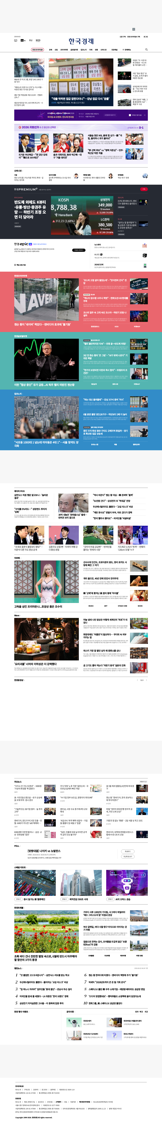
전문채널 (114, 50)
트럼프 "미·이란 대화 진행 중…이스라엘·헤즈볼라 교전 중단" (140, 64)
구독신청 (27, 1089)
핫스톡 (120, 219)
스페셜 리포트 (20, 867)
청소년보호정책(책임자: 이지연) (103, 1102)
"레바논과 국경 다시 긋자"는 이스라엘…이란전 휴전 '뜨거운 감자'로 (28, 88)
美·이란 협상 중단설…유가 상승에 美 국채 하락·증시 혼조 (28, 799)
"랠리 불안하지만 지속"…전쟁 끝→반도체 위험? (104, 343)
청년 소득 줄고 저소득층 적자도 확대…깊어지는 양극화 (28, 178)
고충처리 (35, 1089)
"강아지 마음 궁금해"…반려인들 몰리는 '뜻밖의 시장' (97, 548)
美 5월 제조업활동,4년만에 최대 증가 (120, 787)
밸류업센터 (136, 444)
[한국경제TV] (23, 40)
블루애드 (53, 1089)
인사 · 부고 (139, 1011)
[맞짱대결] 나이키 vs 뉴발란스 (44, 851)
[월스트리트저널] (30, 40)
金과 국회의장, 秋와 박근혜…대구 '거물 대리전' (67, 156)
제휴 (25, 1102)
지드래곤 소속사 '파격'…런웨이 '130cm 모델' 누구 (131, 548)
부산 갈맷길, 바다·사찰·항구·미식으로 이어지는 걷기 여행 (105, 928)
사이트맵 (49, 1102)
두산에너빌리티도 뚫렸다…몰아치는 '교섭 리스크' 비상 (44, 982)
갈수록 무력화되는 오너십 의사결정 (60, 178)
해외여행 (123, 956)
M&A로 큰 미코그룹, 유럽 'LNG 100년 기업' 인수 (28, 80)
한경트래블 (18, 907)
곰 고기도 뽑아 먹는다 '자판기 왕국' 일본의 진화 (104, 665)
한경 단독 (121, 197)
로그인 (146, 37)
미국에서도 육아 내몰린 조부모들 (94, 178)
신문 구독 (123, 37)
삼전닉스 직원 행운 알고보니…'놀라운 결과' (31, 496)
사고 (146, 1011)
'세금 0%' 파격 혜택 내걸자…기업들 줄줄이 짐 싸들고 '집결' (74, 822)
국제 (90, 50)
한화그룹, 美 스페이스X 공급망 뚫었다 (105, 1003)
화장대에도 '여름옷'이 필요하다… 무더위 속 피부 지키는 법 (104, 636)
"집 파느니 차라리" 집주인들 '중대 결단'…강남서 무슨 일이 (46, 989)
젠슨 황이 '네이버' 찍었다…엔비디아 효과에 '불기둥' (42, 324)
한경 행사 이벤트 (21, 1011)
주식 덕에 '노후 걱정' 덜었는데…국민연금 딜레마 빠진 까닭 (74, 787)
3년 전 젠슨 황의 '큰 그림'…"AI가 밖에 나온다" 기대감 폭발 (105, 357)
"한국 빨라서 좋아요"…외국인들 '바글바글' (112, 518)
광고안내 (44, 1089)
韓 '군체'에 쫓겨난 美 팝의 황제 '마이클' (101, 593)
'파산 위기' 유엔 (123, 177)
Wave (16, 615)
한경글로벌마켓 (20, 336)
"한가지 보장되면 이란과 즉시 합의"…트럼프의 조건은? (105, 371)
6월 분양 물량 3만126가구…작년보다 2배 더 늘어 (105, 414)
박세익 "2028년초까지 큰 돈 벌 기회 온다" (107, 982)
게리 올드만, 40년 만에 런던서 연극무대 (100, 578)
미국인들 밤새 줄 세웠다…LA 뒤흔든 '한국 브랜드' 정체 (44, 996)
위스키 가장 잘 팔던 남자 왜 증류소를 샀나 (101, 650)
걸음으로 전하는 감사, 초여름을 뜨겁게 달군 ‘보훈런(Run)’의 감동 (105, 943)
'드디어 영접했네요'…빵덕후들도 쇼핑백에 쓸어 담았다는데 (115, 996)
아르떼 (17, 557)
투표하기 (127, 851)
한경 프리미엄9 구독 (133, 37)
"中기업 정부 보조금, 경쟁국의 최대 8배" (76, 797)
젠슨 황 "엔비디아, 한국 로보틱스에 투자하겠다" (119, 799)
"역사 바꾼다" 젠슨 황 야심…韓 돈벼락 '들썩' (113, 495)
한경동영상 (18, 680)
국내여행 (107, 956)
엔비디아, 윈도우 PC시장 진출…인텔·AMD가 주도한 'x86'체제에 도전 (28, 823)
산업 (56, 50)
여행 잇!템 (139, 956)
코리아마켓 (64, 50)
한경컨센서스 (95, 326)
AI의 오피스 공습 (118, 899)
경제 (50, 50)
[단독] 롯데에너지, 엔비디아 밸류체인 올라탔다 (127, 202)
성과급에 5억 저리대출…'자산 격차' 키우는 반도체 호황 (140, 88)
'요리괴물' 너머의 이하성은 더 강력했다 (35, 664)
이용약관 (73, 1102)
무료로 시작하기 (78, 250)
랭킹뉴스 (18, 968)
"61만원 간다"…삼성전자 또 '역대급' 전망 (111, 500)
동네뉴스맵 (94, 444)
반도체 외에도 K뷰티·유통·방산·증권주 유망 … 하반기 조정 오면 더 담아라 (30, 209)
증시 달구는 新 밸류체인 (29, 899)
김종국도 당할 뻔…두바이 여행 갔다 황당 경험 (63, 548)
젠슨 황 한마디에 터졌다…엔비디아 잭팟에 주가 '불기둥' (113, 975)
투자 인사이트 (18, 197)
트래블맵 (91, 956)
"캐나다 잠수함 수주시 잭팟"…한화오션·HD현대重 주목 (105, 299)
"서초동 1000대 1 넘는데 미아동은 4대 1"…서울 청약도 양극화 (46, 444)
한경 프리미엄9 (37, 50)
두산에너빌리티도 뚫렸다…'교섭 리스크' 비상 (113, 506)
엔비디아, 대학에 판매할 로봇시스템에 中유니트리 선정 (119, 833)
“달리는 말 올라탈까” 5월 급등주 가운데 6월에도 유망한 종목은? (127, 225)
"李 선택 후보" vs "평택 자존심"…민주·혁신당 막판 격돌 (105, 152)
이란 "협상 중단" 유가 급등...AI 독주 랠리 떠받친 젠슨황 (140, 75)
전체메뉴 (128, 50)
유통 (96, 50)
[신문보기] (15, 40)
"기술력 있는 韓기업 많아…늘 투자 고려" (28, 810)
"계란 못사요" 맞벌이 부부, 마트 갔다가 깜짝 (112, 512)
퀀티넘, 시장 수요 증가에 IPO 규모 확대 (74, 810)
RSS (65, 1102)
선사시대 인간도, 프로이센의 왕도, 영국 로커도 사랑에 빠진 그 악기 (105, 564)
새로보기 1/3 (143, 782)
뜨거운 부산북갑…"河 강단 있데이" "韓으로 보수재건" (33, 156)
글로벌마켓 (74, 50)
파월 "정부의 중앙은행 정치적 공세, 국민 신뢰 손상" (119, 810)
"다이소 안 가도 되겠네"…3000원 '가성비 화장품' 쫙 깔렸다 (28, 787)
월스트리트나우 (91, 340)
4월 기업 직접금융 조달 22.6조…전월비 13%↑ (28, 96)
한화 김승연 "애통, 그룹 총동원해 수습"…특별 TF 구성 (140, 102)
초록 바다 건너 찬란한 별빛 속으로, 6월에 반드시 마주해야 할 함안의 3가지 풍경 (45, 958)
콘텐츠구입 (31, 1102)
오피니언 (104, 50)
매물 (115, 444)
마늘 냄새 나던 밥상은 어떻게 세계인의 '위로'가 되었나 (105, 621)
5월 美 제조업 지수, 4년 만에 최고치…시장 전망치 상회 (28, 103)
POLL (16, 845)
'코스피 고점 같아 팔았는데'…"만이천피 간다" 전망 (105, 282)
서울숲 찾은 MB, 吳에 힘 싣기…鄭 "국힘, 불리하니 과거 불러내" (105, 137)
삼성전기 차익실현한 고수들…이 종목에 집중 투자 (41, 1003)
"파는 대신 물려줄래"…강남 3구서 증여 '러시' (103, 399)
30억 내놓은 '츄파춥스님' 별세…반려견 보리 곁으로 (72, 516)
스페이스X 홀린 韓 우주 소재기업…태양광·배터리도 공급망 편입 (117, 989)
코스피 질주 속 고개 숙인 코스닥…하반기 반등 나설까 (104, 314)
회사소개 (18, 1089)
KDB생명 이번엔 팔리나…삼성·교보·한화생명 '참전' (28, 833)
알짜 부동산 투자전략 (93, 427)
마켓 (137, 326)
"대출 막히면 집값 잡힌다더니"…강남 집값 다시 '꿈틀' (80, 99)
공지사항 (70, 1011)
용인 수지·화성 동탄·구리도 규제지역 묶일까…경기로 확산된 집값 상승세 (105, 432)
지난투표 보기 (127, 856)
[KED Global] (38, 40)
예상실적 (94, 384)
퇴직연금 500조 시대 (74, 899)
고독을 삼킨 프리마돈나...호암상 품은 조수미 (38, 606)
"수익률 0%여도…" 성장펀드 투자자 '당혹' (30, 510)
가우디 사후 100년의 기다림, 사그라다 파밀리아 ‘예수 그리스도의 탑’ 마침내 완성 (104, 913)
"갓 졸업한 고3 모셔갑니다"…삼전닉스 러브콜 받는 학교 (44, 975)
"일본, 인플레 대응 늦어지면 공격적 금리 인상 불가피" (73, 833)
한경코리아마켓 (20, 275)
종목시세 (115, 384)
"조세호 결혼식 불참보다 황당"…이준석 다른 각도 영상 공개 (28, 548)
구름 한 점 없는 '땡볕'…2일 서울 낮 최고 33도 (124, 820)
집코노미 (84, 50)
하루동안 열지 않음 (137, 115)
